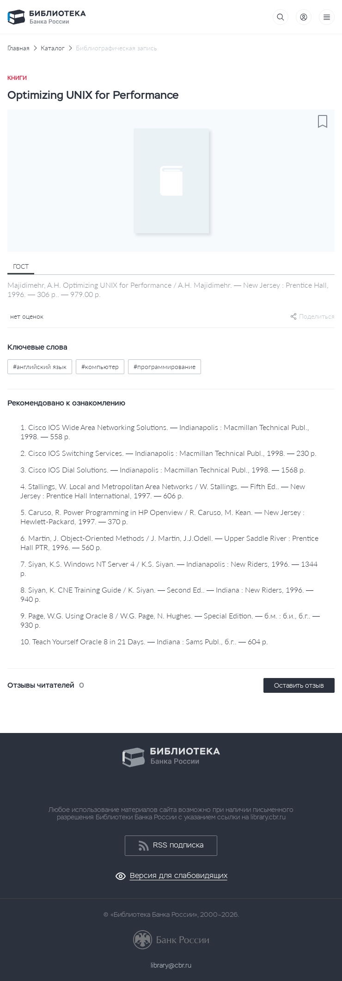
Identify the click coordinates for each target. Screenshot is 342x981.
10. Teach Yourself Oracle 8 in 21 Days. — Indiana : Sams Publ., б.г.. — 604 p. (144, 641)
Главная (18, 48)
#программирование (164, 366)
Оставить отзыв (299, 685)
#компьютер (100, 366)
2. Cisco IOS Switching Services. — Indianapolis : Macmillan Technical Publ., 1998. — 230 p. (168, 452)
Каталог (53, 48)
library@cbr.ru (171, 965)
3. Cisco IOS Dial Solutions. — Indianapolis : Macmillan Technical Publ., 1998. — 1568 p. (162, 469)
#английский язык (40, 366)
